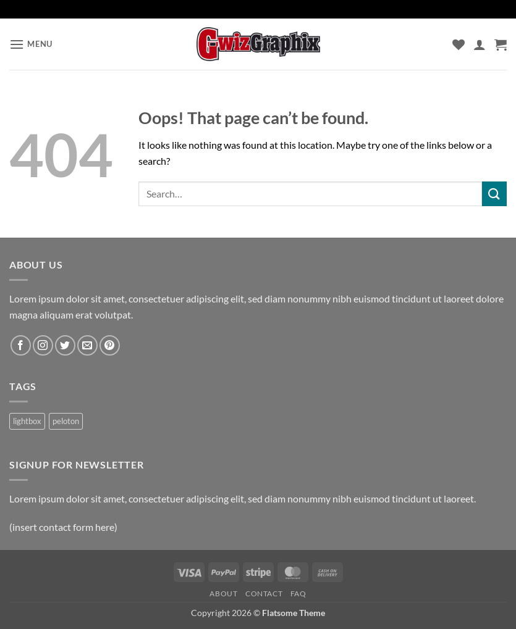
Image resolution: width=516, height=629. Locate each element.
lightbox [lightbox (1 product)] (27, 421)
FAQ (298, 593)
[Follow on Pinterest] (109, 345)
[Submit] (494, 193)
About (223, 593)
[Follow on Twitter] (65, 345)
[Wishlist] (458, 44)
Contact (263, 593)
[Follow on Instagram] (43, 345)
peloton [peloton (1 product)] (66, 421)
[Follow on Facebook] (21, 345)
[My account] (479, 44)
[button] (31, 44)
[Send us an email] (87, 345)
